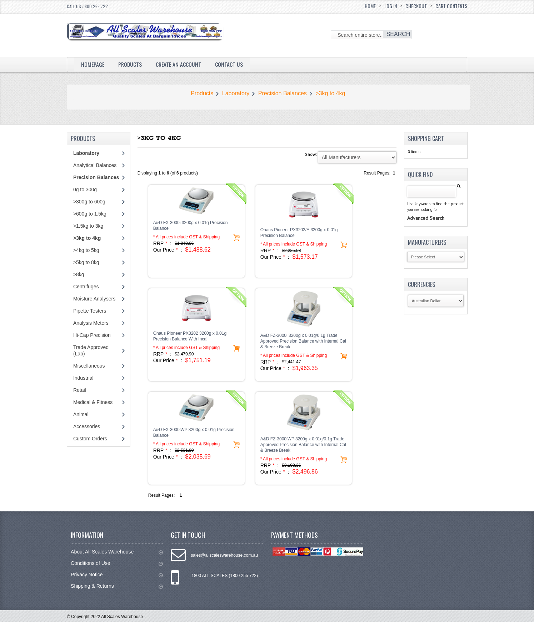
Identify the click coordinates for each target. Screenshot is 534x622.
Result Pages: (161, 495)
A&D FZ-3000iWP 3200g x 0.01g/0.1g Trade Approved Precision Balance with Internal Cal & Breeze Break (303, 444)
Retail (79, 390)
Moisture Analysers (94, 299)
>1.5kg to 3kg (88, 226)
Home (370, 6)
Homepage (92, 64)
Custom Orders (90, 438)
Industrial (83, 378)
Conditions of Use (117, 563)
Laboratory (236, 93)
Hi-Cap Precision (92, 335)
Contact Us (230, 64)
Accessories (86, 426)
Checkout (416, 6)
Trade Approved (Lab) (91, 350)
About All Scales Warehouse (117, 552)
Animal (81, 414)
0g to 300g (85, 189)
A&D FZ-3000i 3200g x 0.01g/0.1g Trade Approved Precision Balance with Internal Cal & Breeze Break (303, 341)
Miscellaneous (89, 366)
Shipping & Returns (117, 586)
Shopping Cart (426, 138)
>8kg (78, 274)
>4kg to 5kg (86, 250)
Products (130, 64)
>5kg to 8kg (86, 262)
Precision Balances (282, 93)
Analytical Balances (94, 165)
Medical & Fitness (93, 402)
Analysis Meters (91, 323)
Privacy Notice (117, 575)
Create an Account (179, 64)
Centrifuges (86, 286)
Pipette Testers (89, 311)
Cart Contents (451, 6)
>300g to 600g (89, 201)
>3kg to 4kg (330, 93)
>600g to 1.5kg (89, 214)
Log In (390, 6)
